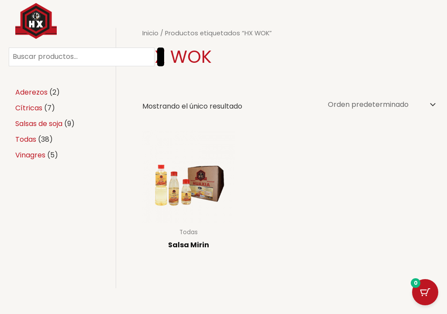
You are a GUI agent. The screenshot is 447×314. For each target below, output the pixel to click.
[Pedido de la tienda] (381, 104)
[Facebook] (379, 22)
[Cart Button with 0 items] (425, 292)
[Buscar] (160, 57)
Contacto (303, 21)
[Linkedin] (426, 22)
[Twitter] (395, 22)
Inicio (136, 21)
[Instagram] (411, 22)
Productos (181, 21)
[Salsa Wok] (36, 21)
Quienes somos (243, 21)
